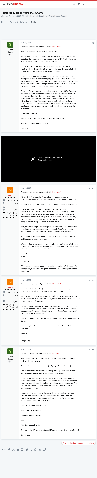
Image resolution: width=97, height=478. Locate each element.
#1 (93, 43)
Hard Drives (49, 16)
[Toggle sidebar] (88, 4)
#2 (93, 188)
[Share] (89, 43)
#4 (93, 350)
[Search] (93, 4)
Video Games (61, 16)
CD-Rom (39, 16)
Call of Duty (29, 16)
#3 (93, 280)
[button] (3, 4)
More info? (56, 46)
